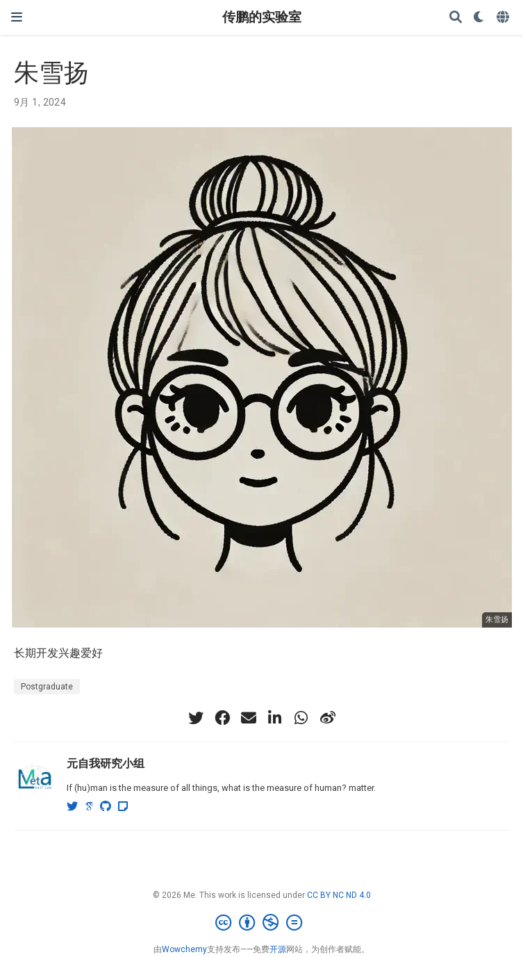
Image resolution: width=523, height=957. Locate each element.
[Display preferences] (479, 18)
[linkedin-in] (275, 717)
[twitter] (195, 717)
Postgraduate (47, 687)
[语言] (504, 18)
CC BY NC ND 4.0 (339, 895)
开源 (277, 949)
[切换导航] (16, 17)
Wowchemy (184, 949)
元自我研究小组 (105, 763)
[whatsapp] (301, 717)
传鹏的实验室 (261, 17)
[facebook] (222, 717)
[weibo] (327, 717)
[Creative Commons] (261, 923)
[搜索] (455, 18)
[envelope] (248, 717)
